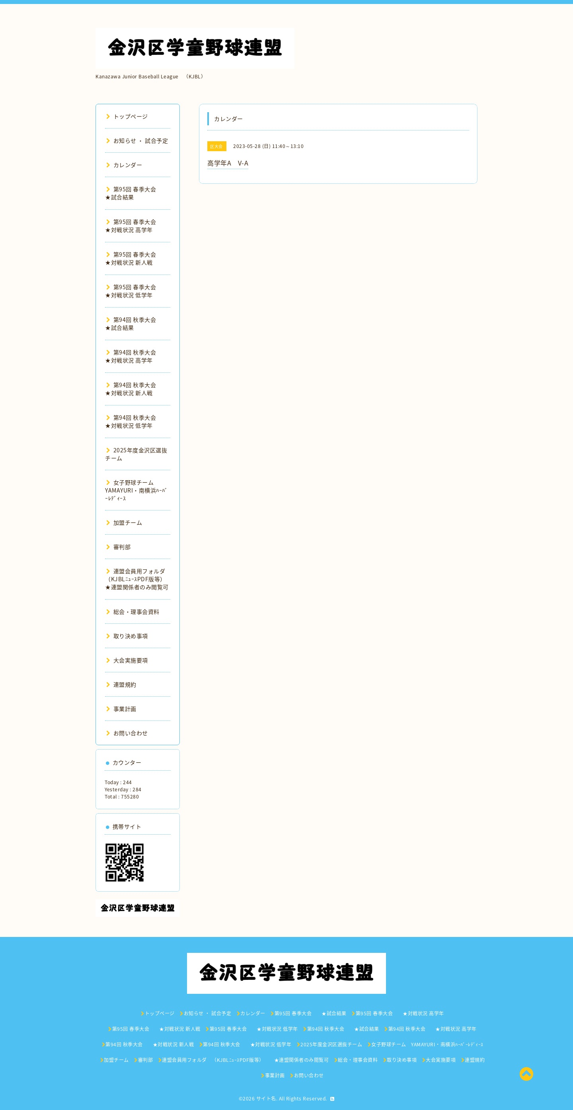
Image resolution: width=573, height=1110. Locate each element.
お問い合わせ (127, 733)
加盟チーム (124, 522)
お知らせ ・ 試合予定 (137, 140)
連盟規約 (121, 684)
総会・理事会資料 (133, 611)
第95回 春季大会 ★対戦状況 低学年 (136, 291)
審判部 (118, 547)
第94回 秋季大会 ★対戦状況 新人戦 (136, 389)
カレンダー (124, 165)
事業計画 (121, 709)
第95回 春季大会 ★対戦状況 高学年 (136, 226)
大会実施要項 (127, 660)
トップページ (127, 116)
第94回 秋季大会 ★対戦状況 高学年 (136, 356)
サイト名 (266, 1098)
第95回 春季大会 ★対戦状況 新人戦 (136, 258)
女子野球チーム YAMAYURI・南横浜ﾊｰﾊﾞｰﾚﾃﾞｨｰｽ (136, 490)
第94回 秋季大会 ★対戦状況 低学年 (136, 421)
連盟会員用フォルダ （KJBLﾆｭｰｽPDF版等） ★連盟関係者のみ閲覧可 (141, 579)
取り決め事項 (127, 636)
